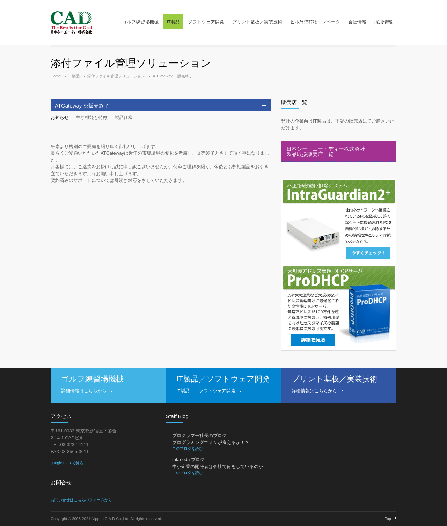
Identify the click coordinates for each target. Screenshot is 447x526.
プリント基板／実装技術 (257, 21)
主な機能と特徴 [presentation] (92, 117)
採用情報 (383, 21)
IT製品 (173, 21)
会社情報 (357, 21)
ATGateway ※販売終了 (173, 76)
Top (388, 519)
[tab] (161, 105)
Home (56, 76)
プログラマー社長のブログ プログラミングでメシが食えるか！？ (210, 439)
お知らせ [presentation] (60, 117)
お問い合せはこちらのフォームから (81, 500)
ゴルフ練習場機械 (140, 21)
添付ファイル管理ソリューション (116, 76)
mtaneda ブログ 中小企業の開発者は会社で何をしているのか (217, 463)
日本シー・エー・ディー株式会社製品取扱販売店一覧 (325, 151)
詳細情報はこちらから (84, 390)
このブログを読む (187, 448)
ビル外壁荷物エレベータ (315, 21)
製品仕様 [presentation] (124, 117)
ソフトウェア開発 (206, 21)
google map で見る (67, 463)
